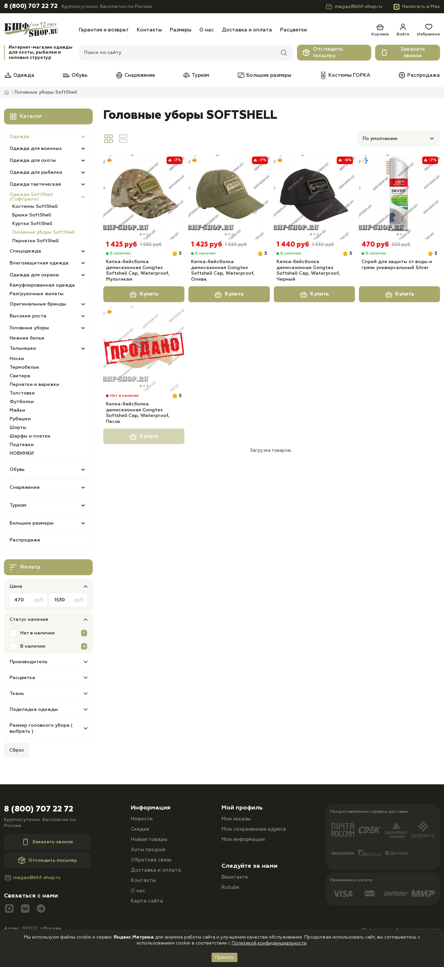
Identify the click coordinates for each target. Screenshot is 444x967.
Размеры (180, 29)
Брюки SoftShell (31, 215)
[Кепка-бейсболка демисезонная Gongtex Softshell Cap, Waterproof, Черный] (314, 197)
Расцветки (293, 29)
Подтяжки (22, 444)
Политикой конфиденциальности (269, 943)
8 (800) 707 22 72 (31, 6)
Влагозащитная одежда (39, 263)
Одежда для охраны (34, 275)
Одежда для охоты (33, 160)
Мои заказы (236, 818)
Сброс (16, 750)
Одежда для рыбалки (36, 172)
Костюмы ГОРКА (344, 75)
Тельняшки (23, 348)
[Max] (9, 909)
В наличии (32, 646)
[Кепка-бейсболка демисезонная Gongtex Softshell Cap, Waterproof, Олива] (229, 197)
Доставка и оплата (247, 29)
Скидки (140, 829)
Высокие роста (28, 316)
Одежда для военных (36, 148)
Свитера (20, 376)
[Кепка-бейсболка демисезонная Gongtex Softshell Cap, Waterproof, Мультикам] (143, 197)
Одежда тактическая (35, 184)
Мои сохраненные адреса (254, 829)
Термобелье (24, 367)
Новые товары (149, 839)
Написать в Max (416, 7)
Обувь (74, 75)
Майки (17, 410)
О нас (206, 29)
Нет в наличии (37, 633)
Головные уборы (29, 328)
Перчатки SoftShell (35, 241)
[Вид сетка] (108, 138)
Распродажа (419, 75)
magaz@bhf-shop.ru (353, 7)
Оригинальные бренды (38, 304)
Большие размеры (264, 75)
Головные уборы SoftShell (43, 232)
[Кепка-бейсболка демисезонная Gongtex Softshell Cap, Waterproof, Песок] (143, 350)
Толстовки (22, 393)
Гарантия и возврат (104, 29)
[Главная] (39, 30)
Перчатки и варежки (34, 384)
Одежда (19, 75)
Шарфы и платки (30, 436)
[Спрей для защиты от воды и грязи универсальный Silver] (399, 197)
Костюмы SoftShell (35, 206)
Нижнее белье (27, 338)
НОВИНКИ (22, 453)
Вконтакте (235, 877)
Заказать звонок (402, 53)
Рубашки (20, 419)
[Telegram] (41, 909)
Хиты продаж (148, 849)
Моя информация (243, 839)
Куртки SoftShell (32, 223)
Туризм (195, 75)
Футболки (22, 401)
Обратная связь (151, 859)
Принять (224, 957)
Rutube (230, 887)
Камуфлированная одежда (42, 285)
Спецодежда (25, 251)
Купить (144, 296)
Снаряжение (135, 75)
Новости (142, 818)
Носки (17, 358)
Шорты (18, 427)
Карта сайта (147, 900)
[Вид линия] (123, 138)
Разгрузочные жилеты (37, 294)
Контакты (149, 29)
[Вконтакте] (25, 909)
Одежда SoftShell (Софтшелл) (31, 197)
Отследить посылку (322, 53)
